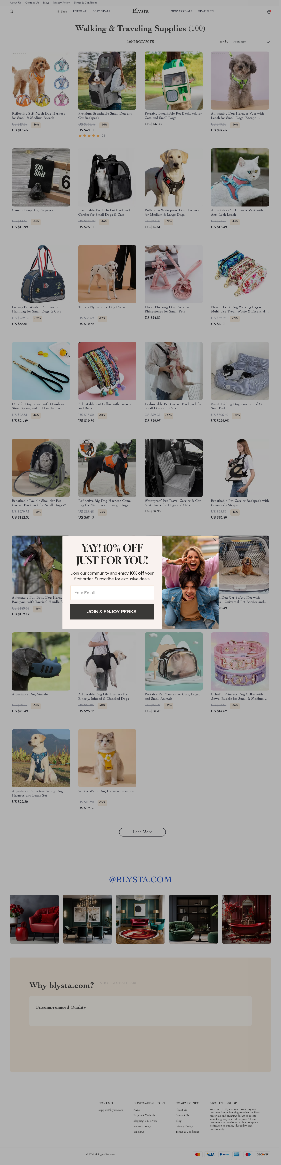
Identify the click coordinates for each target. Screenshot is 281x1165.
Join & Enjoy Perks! (112, 612)
